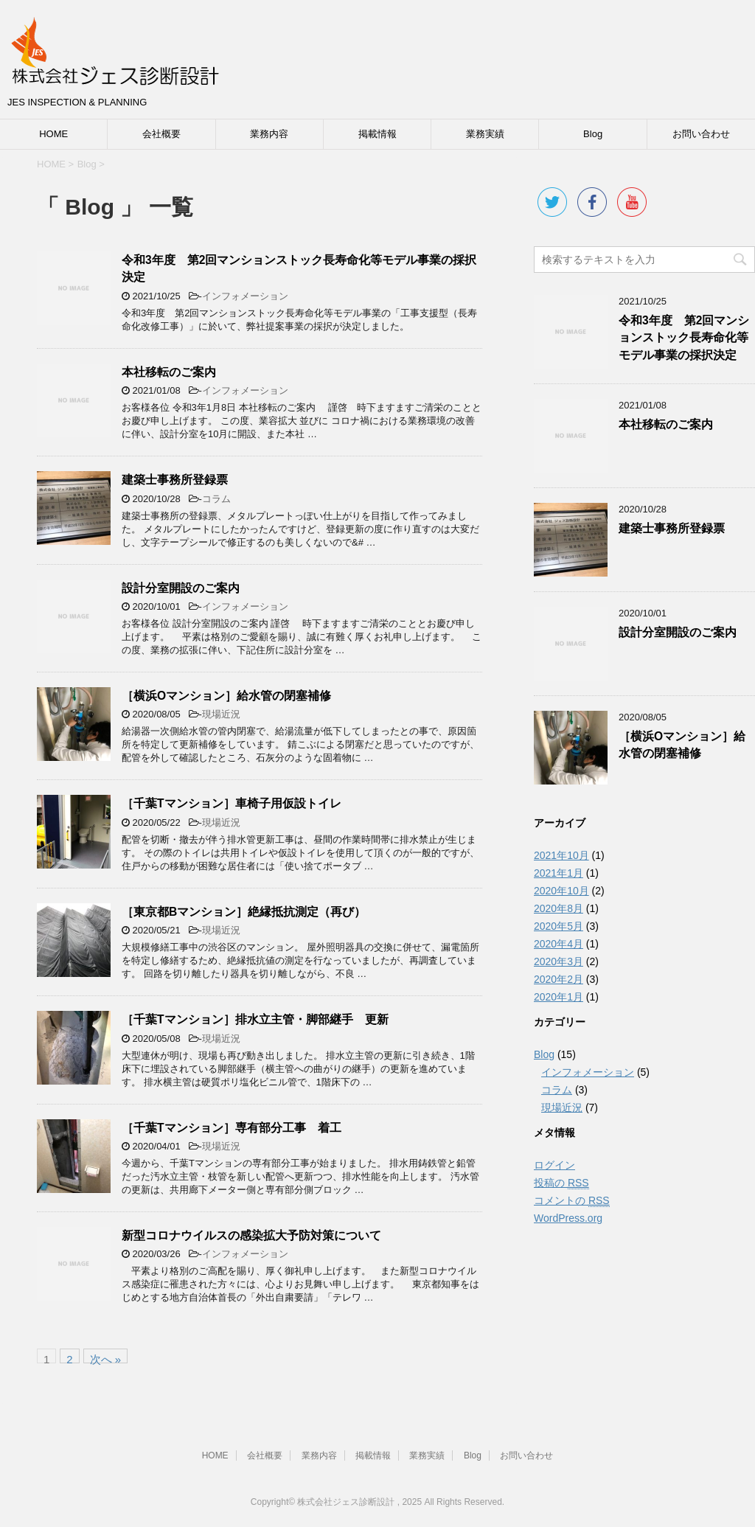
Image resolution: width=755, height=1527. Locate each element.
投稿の (561, 1183)
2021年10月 (561, 855)
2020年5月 (558, 926)
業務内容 (269, 133)
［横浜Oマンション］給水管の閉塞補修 (226, 695)
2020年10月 (561, 891)
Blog (592, 133)
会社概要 (161, 133)
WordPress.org (568, 1218)
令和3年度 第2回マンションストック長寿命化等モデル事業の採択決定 (684, 337)
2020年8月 (558, 908)
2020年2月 (558, 979)
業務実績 (485, 133)
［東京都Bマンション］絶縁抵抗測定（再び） (244, 911)
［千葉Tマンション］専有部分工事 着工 (231, 1127)
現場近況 (221, 714)
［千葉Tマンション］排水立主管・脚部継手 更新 (255, 1019)
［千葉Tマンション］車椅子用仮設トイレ (231, 803)
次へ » (106, 1358)
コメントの (572, 1200)
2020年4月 (558, 944)
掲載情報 (377, 133)
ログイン (554, 1165)
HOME (53, 133)
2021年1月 (558, 873)
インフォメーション (245, 296)
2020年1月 (558, 997)
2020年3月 (558, 961)
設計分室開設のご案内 (181, 588)
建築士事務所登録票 (175, 479)
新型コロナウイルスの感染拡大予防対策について (251, 1235)
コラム (216, 498)
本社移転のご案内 (169, 372)
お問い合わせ (701, 133)
